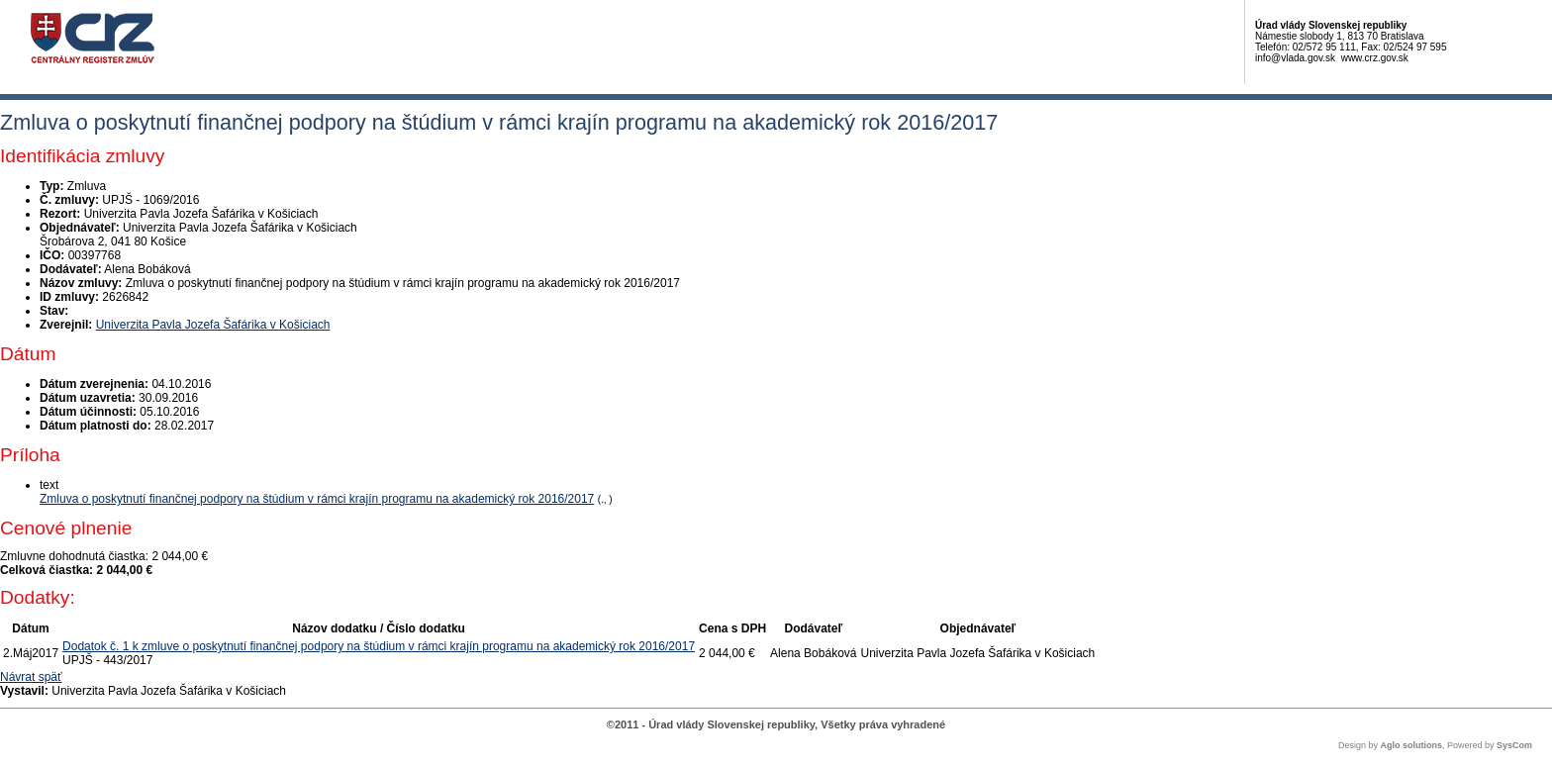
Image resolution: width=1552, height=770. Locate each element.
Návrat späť (31, 677)
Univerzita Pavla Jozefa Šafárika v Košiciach (213, 325)
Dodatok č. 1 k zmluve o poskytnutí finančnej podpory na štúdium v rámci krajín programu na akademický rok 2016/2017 (378, 646)
